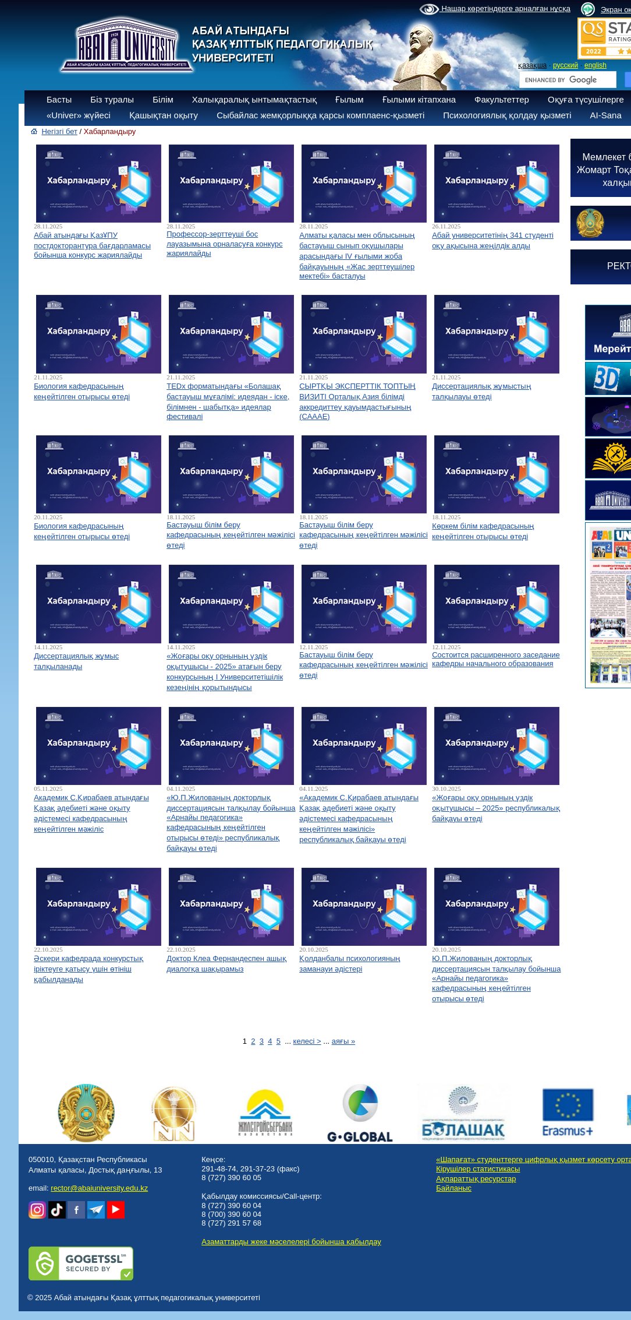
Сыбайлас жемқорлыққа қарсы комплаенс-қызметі (320, 115)
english (595, 65)
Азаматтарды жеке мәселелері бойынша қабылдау (291, 1241)
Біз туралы (112, 99)
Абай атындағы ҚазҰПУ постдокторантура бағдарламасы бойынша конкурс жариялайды (92, 245)
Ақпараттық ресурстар (476, 1178)
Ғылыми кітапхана (419, 99)
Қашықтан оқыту (163, 115)
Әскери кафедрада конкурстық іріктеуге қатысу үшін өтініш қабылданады (88, 969)
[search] (566, 80)
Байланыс (454, 1188)
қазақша (532, 65)
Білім (163, 99)
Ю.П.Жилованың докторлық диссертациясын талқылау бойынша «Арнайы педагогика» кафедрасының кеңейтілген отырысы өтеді (496, 978)
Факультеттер (501, 99)
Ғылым (349, 99)
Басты (59, 99)
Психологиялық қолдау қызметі (507, 115)
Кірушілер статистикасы (478, 1168)
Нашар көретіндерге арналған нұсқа (494, 9)
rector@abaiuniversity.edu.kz (99, 1188)
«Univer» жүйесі (79, 115)
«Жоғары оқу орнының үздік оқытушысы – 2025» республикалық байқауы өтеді (496, 808)
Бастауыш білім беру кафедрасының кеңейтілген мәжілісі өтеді (230, 535)
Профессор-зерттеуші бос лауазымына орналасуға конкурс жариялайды (224, 244)
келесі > (307, 1041)
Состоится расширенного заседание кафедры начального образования (496, 659)
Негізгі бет (59, 131)
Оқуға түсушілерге (586, 99)
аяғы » (343, 1041)
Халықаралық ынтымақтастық (254, 99)
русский (565, 65)
